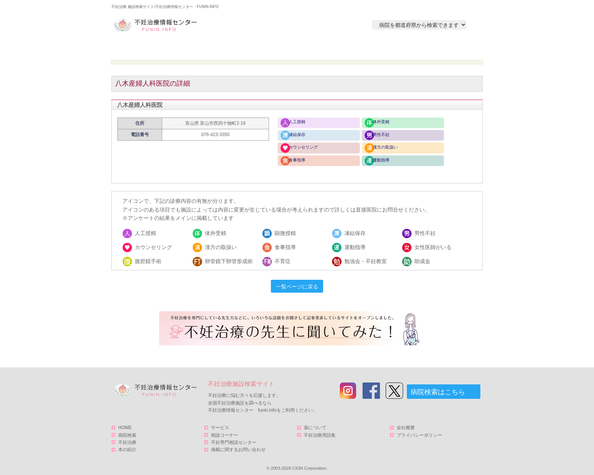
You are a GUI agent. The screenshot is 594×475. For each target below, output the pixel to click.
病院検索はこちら (438, 387)
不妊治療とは (292, 48)
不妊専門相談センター (233, 437)
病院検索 (220, 48)
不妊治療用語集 (320, 430)
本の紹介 (365, 48)
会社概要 (406, 422)
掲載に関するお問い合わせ (238, 444)
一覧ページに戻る (297, 282)
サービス (442, 48)
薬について (315, 422)
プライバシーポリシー (419, 430)
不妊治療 (127, 437)
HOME (147, 48)
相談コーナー (224, 430)
